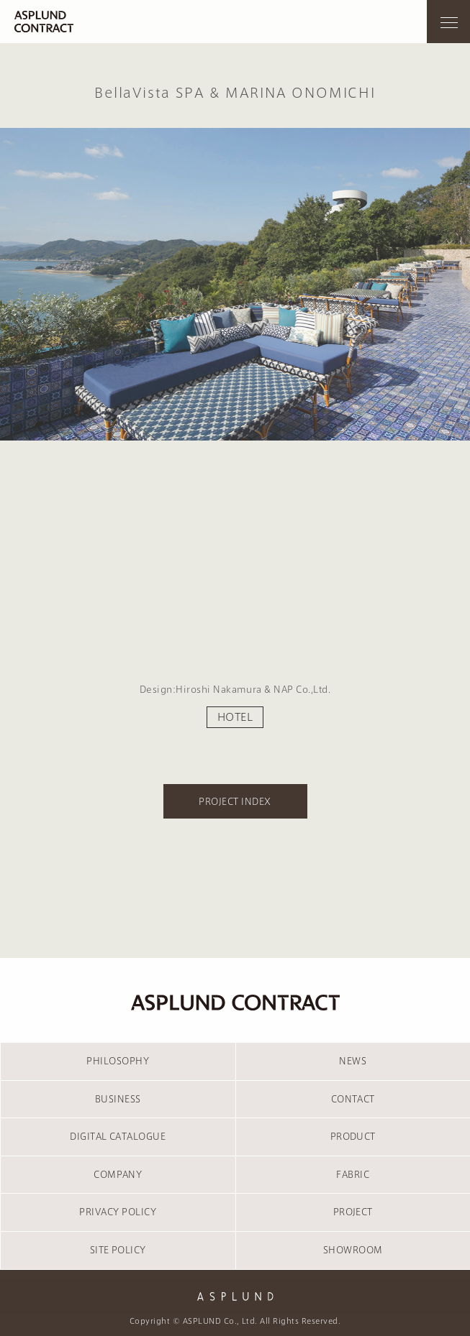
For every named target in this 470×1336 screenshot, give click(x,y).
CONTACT (353, 1099)
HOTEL (235, 717)
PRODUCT (353, 1136)
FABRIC (352, 1174)
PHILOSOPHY (117, 1060)
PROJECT (353, 1211)
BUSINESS (118, 1099)
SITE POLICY (118, 1249)
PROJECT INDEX (235, 801)
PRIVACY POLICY (117, 1211)
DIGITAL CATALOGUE (118, 1136)
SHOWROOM (353, 1249)
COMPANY (118, 1174)
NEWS (352, 1060)
